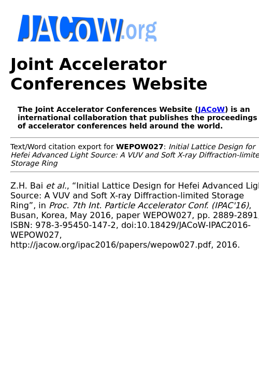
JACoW (211, 109)
